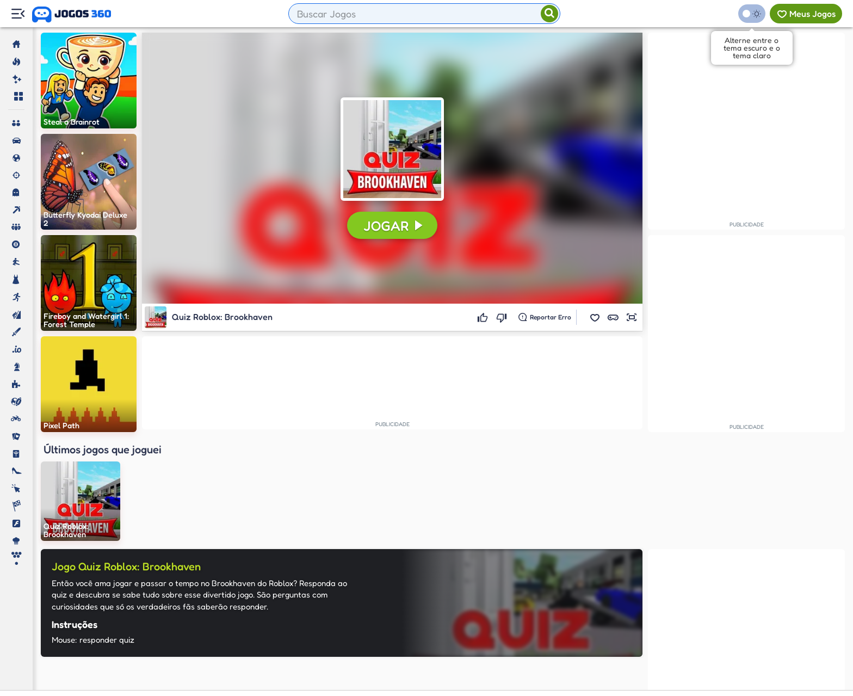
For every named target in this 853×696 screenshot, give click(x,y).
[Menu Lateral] (17, 14)
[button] (594, 317)
